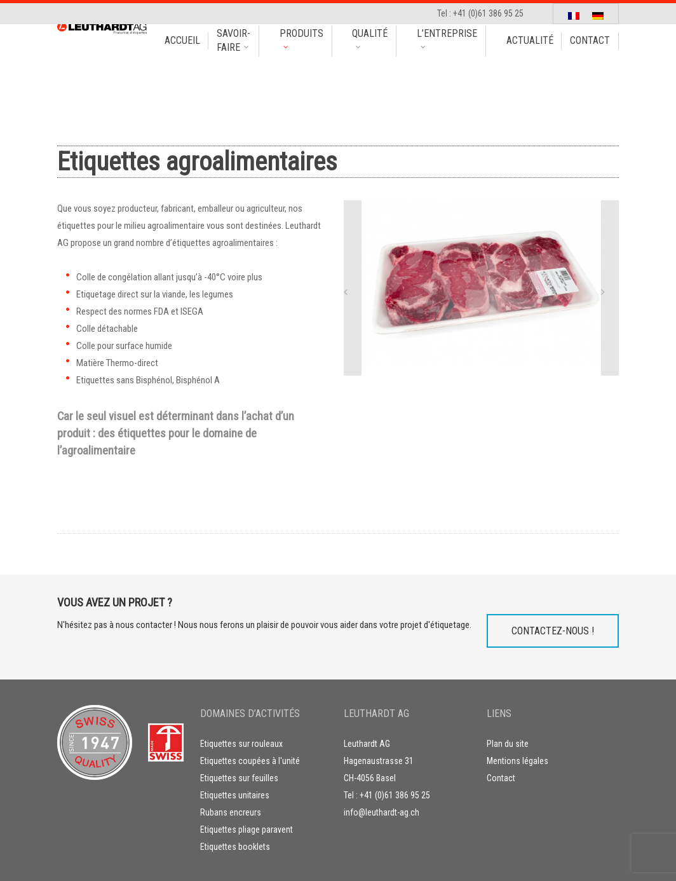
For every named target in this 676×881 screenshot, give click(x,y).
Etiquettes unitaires (234, 795)
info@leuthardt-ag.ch (381, 812)
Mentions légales (517, 761)
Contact (501, 778)
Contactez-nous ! (552, 631)
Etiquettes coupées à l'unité (250, 761)
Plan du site (508, 744)
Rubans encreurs (230, 812)
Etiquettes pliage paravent (246, 829)
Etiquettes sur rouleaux (241, 744)
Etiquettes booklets (235, 847)
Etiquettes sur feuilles (239, 778)
